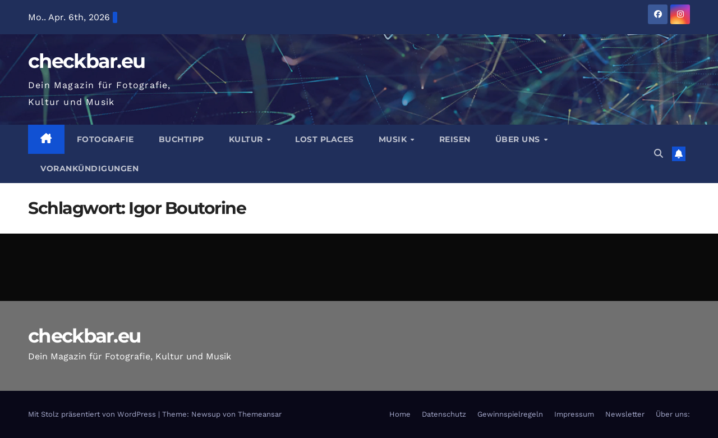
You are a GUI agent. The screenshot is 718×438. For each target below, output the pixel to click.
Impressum (574, 414)
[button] (658, 153)
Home (400, 414)
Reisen (455, 139)
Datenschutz (444, 414)
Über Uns (519, 139)
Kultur (247, 139)
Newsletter (625, 414)
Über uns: (673, 414)
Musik (394, 139)
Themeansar (260, 414)
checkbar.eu (86, 61)
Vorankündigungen (89, 168)
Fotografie (105, 139)
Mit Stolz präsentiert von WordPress (93, 414)
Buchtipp (181, 139)
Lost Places (324, 139)
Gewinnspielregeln (510, 414)
